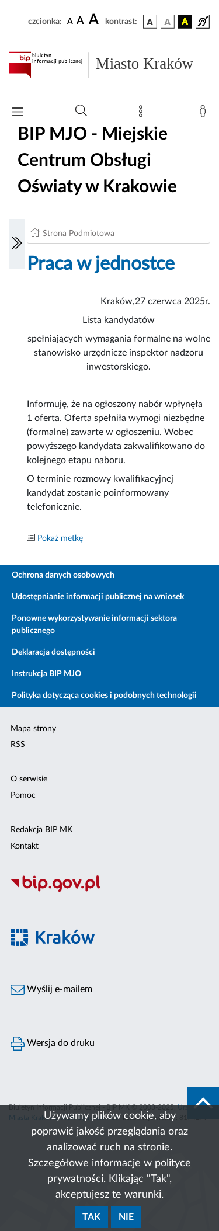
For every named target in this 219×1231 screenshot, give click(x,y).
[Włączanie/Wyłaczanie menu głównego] (17, 113)
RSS (18, 744)
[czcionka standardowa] (70, 21)
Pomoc (23, 795)
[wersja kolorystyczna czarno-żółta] (185, 21)
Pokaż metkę (60, 538)
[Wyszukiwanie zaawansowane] (81, 111)
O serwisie (29, 779)
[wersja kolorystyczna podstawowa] (150, 21)
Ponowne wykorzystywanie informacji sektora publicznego (94, 624)
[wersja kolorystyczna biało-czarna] (167, 21)
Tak (91, 1217)
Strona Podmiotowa (78, 233)
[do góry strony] (203, 1103)
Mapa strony (33, 729)
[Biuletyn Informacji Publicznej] (109, 890)
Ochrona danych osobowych (63, 575)
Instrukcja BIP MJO (46, 674)
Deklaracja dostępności (53, 652)
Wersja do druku (53, 1044)
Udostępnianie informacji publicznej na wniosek (98, 597)
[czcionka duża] (95, 19)
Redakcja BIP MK (41, 830)
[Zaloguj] (205, 114)
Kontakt (25, 846)
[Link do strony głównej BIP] (109, 65)
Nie (126, 1217)
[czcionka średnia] (80, 21)
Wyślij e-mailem (51, 990)
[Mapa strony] (143, 114)
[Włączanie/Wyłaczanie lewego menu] (17, 244)
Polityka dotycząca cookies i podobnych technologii (104, 695)
